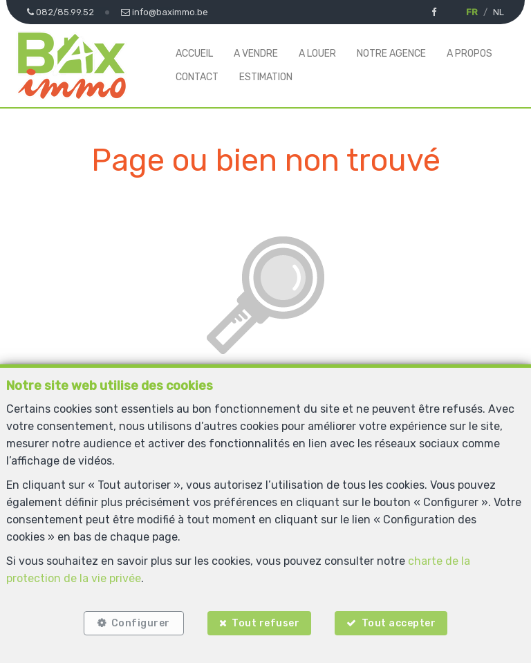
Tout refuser (265, 623)
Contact (197, 77)
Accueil (194, 53)
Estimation (265, 77)
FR (472, 12)
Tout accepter (399, 623)
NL (498, 12)
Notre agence (391, 53)
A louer (317, 53)
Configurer (140, 623)
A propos (469, 53)
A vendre (256, 53)
